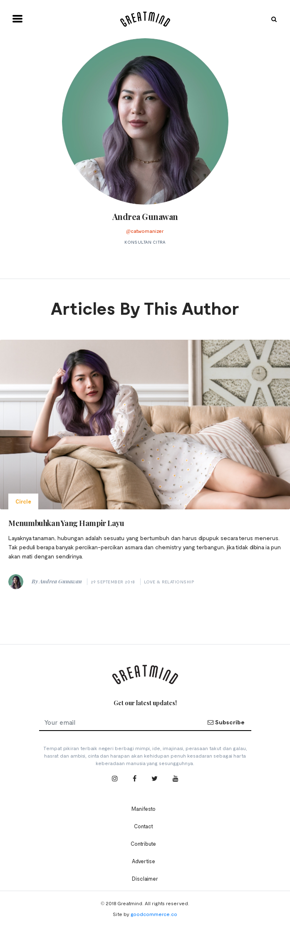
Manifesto (143, 808)
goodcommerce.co (154, 914)
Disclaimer (145, 878)
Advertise (143, 861)
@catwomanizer (145, 231)
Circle (23, 501)
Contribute (143, 843)
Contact (143, 826)
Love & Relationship (169, 581)
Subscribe (226, 722)
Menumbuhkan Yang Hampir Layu (66, 523)
